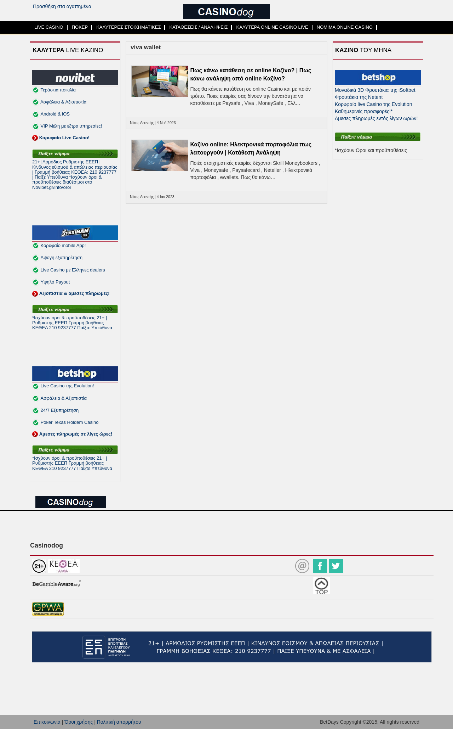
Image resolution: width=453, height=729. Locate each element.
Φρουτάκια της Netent (359, 97)
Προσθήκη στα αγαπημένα (62, 6)
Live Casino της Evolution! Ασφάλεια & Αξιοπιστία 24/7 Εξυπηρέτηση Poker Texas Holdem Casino (72, 409)
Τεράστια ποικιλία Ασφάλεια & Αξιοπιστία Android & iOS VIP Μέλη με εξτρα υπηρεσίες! (67, 113)
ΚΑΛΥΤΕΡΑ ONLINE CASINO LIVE (272, 27)
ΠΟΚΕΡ (80, 27)
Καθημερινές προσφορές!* (363, 111)
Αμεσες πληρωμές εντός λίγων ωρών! (376, 118)
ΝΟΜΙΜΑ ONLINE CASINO (345, 27)
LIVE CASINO (48, 27)
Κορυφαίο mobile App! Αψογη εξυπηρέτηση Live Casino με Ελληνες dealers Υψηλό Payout (71, 269)
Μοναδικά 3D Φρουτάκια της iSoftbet (375, 90)
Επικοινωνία (47, 722)
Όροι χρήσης (78, 722)
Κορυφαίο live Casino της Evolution (373, 104)
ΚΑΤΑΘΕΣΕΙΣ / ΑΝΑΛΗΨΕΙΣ (198, 27)
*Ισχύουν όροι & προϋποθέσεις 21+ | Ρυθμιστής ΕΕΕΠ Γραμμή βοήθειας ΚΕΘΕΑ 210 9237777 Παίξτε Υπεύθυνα (72, 323)
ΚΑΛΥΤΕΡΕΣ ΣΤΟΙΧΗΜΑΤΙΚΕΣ (128, 27)
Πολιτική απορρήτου (119, 722)
